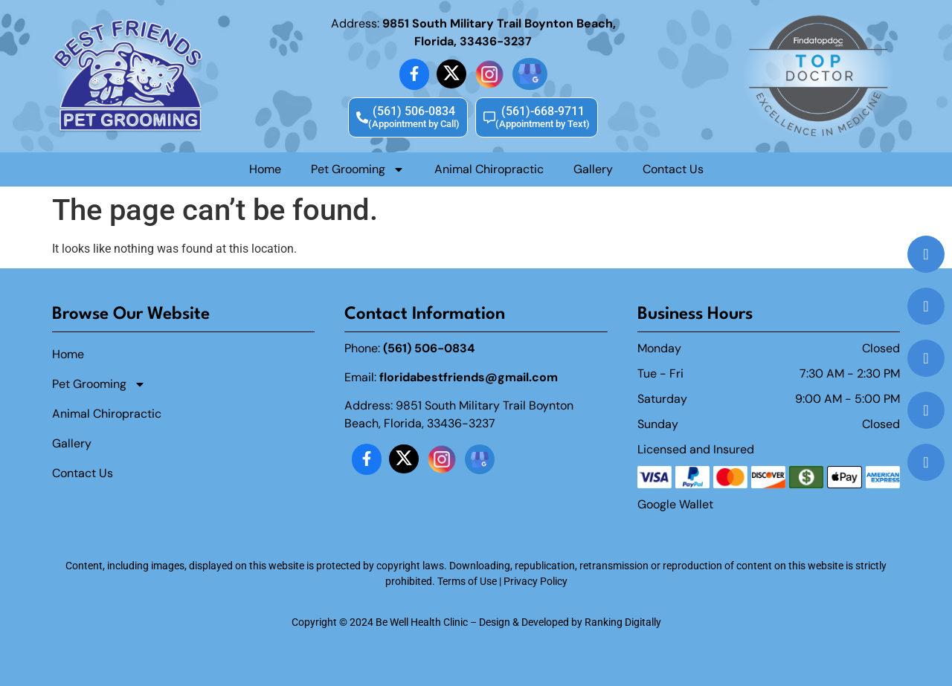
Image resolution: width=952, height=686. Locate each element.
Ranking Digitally (623, 622)
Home (265, 169)
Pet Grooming (358, 169)
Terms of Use (467, 581)
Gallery (593, 169)
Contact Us (673, 169)
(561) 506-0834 (429, 348)
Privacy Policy (535, 581)
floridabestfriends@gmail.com (468, 377)
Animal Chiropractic (489, 169)
